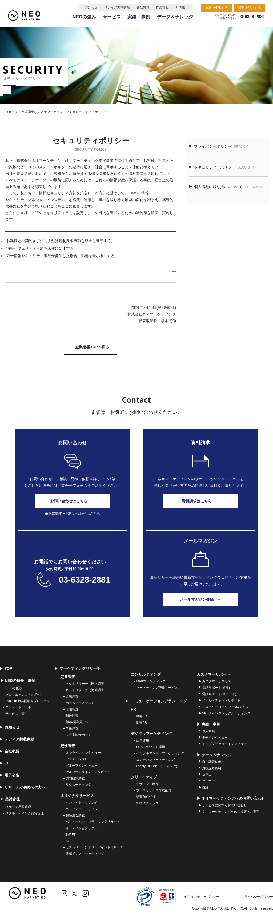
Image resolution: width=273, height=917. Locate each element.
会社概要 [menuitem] (9, 751)
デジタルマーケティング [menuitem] (151, 733)
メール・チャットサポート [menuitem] (221, 700)
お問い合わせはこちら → (72, 501)
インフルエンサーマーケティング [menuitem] (160, 753)
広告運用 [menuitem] (142, 740)
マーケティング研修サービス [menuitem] (157, 688)
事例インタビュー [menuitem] (215, 737)
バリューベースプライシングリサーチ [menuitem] (93, 822)
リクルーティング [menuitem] (78, 785)
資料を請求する (250, 8)
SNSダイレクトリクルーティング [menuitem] (226, 713)
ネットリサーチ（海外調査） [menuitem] (86, 690)
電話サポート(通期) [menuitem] (216, 688)
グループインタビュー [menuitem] (82, 765)
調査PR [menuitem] (141, 722)
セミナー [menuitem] (208, 781)
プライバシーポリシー (218, 146)
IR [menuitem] (4, 763)
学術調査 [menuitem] (72, 728)
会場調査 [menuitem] (72, 696)
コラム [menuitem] (207, 774)
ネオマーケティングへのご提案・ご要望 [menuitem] (231, 812)
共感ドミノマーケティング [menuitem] (85, 854)
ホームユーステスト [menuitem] (80, 703)
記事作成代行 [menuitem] (145, 797)
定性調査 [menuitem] (67, 746)
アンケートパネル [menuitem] (18, 707)
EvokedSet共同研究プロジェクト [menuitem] (29, 701)
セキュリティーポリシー (221, 167)
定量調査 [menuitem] (67, 677)
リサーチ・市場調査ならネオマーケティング (37, 112)
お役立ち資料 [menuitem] (211, 768)
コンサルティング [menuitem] (146, 674)
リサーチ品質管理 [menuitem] (18, 807)
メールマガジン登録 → (200, 599)
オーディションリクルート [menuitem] (85, 828)
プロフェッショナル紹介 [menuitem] (23, 694)
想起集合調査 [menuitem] (75, 815)
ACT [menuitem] (69, 841)
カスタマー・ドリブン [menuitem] (82, 809)
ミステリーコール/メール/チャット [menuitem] (227, 707)
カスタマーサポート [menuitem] (213, 674)
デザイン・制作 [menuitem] (147, 784)
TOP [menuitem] (6, 668)
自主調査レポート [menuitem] (215, 762)
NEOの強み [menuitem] (13, 688)
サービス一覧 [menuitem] (15, 714)
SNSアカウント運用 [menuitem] (150, 747)
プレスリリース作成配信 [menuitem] (153, 790)
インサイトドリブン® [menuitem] (81, 802)
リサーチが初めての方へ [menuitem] (23, 787)
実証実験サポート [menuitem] (78, 735)
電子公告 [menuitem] (9, 775)
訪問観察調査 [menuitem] (75, 778)
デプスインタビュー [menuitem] (80, 759)
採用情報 (162, 7)
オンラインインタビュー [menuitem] (83, 753)
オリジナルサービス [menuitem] (77, 796)
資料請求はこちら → (200, 501)
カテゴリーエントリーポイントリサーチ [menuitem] (94, 847)
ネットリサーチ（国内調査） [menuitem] (86, 684)
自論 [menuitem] (205, 787)
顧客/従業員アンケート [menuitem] (82, 722)
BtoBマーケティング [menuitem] (151, 681)
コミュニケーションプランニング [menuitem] (156, 701)
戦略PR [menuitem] (141, 716)
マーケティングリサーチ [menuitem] (78, 668)
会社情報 (142, 7)
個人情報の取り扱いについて (226, 187)
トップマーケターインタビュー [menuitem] (224, 744)
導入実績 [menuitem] (208, 731)
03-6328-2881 (84, 579)
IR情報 (180, 7)
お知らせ (91, 7)
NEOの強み (84, 16)
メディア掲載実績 (117, 7)
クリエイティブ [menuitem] (144, 777)
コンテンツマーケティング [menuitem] (155, 760)
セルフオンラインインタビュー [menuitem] (88, 772)
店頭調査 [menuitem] (72, 709)
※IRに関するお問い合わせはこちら (72, 513)
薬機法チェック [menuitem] (147, 803)
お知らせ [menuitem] (9, 727)
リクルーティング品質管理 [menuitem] (24, 813)
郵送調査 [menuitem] (72, 716)
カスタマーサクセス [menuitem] (216, 681)
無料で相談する (216, 8)
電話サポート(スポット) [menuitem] (219, 694)
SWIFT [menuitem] (70, 834)
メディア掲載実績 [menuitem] (17, 739)
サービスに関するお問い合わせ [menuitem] (224, 805)
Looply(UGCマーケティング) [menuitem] (156, 766)
